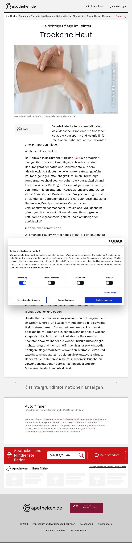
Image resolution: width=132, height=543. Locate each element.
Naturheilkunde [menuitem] (63, 16)
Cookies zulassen (104, 300)
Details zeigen (110, 292)
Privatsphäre (105, 525)
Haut (76, 158)
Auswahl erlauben (66, 300)
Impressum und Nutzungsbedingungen (53, 525)
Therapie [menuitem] (35, 16)
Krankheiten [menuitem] (11, 16)
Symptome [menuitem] (24, 16)
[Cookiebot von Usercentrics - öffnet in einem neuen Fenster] (111, 242)
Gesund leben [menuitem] (94, 16)
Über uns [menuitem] (106, 16)
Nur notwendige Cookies (28, 300)
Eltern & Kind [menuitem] (79, 16)
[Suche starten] (82, 456)
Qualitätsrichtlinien (55, 531)
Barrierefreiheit (79, 531)
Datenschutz (86, 525)
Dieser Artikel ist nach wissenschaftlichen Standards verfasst (73, 420)
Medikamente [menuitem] (48, 16)
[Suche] (120, 16)
